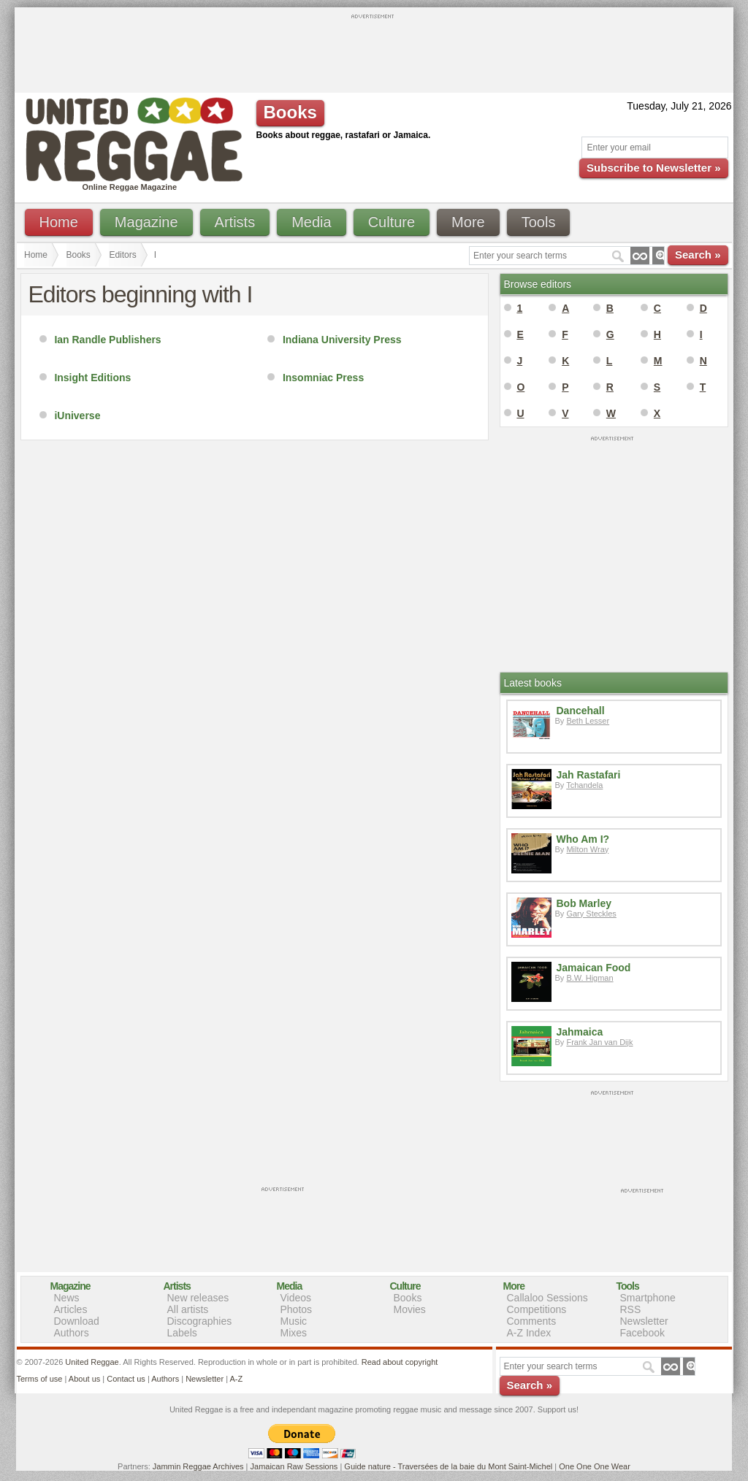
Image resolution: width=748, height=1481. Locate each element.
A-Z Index (529, 1333)
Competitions (537, 1309)
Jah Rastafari (589, 775)
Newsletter (644, 1321)
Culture (391, 222)
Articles (71, 1309)
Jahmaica (580, 1032)
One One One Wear (594, 1466)
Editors (122, 255)
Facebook (642, 1333)
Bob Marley (584, 903)
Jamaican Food (594, 967)
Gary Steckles (591, 913)
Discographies (199, 1321)
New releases (198, 1298)
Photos (296, 1309)
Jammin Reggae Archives (198, 1466)
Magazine (146, 222)
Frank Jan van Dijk (599, 1042)
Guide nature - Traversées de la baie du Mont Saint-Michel (448, 1466)
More (468, 222)
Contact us (126, 1378)
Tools (539, 222)
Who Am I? (583, 839)
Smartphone (648, 1298)
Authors (71, 1333)
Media (311, 222)
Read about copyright (400, 1362)
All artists (188, 1309)
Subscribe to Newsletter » (653, 167)
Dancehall (581, 710)
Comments (532, 1321)
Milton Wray (587, 849)
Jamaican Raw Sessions (294, 1466)
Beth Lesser (587, 720)
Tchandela (584, 785)
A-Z (236, 1378)
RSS (630, 1309)
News (67, 1298)
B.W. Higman (589, 977)
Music (294, 1321)
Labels (182, 1333)
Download (76, 1321)
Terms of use (40, 1378)
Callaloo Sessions (547, 1298)
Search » (698, 254)
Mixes (294, 1333)
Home (58, 222)
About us (84, 1378)
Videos (296, 1298)
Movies (410, 1309)
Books (78, 255)
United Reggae (91, 1362)
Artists (235, 222)
